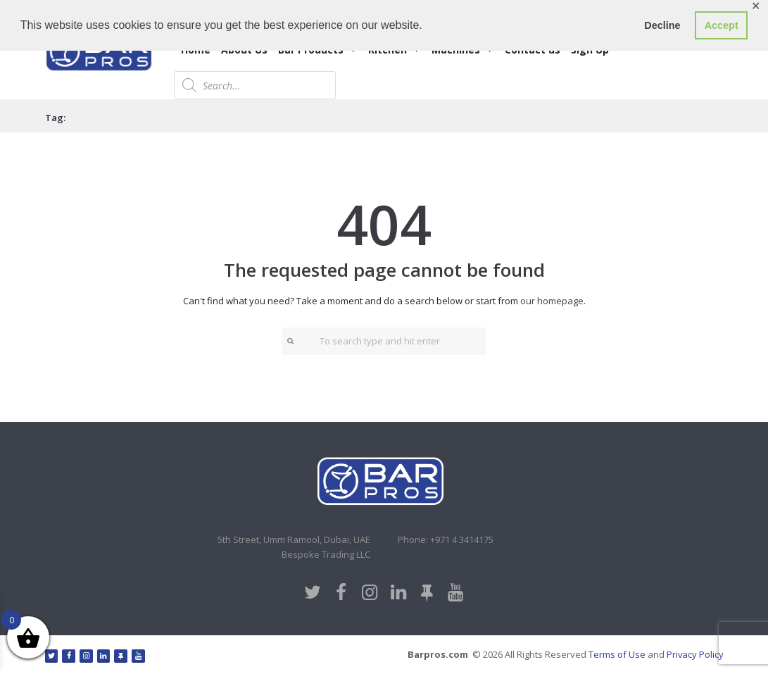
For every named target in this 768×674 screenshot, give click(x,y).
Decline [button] (662, 25)
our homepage (552, 300)
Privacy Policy (695, 654)
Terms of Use (616, 654)
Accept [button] (721, 25)
